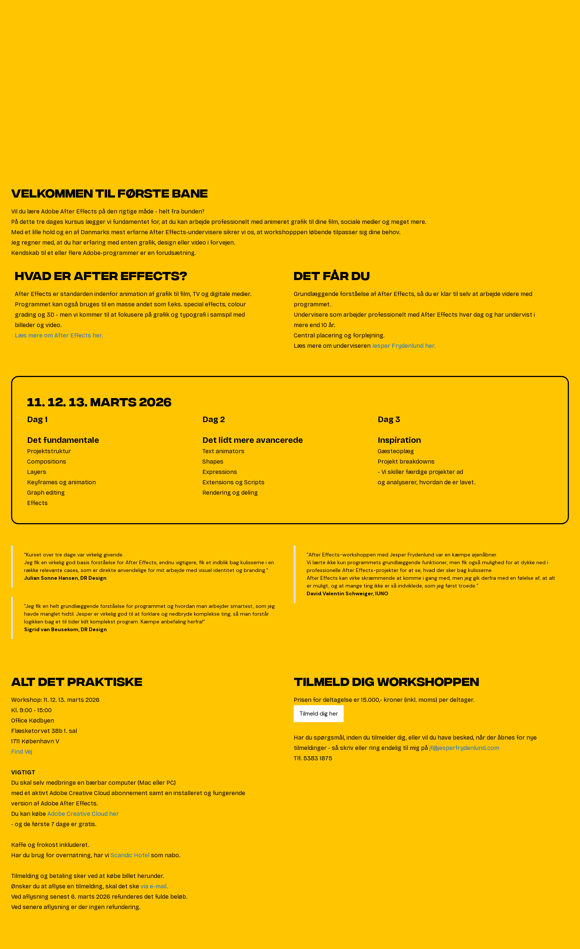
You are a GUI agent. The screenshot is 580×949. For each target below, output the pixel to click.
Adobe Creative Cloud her (83, 813)
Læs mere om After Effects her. (59, 335)
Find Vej (21, 751)
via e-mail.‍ (154, 886)
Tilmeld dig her (318, 713)
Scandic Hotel (130, 855)
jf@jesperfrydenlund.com (464, 747)
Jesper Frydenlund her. (404, 345)
